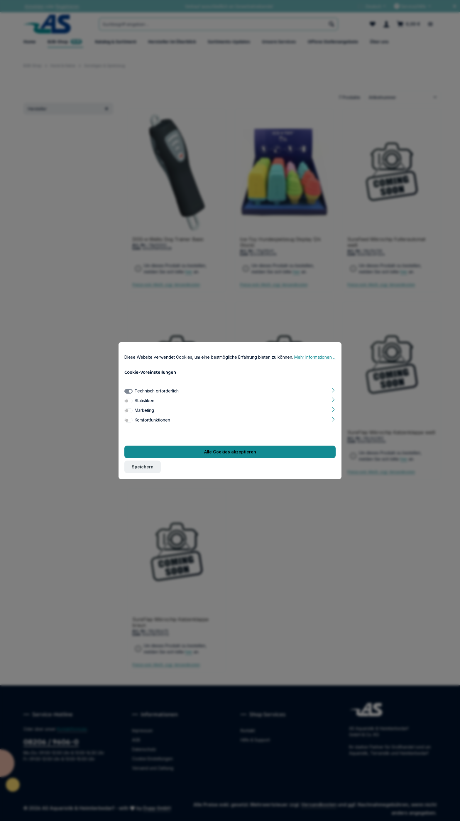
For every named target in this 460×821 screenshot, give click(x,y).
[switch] (128, 401)
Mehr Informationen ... (315, 357)
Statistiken (144, 400)
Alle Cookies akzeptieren (230, 451)
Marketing (144, 410)
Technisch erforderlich (157, 390)
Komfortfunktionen (152, 419)
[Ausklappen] (333, 390)
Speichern (142, 466)
